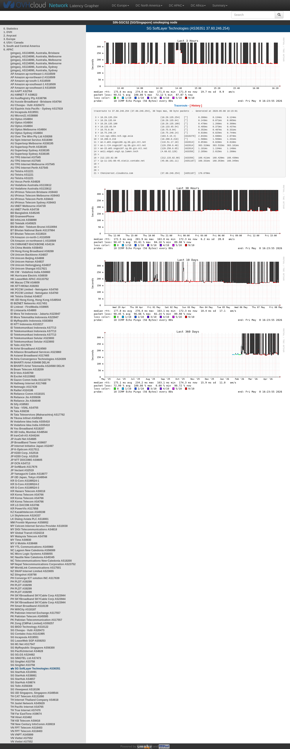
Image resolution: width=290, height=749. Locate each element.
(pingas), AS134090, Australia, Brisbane (34, 53)
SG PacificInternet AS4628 (26, 651)
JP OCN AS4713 (20, 463)
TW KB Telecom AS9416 (25, 720)
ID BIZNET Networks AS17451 (28, 303)
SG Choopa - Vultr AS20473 (27, 630)
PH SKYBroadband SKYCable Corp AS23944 (38, 595)
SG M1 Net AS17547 (22, 644)
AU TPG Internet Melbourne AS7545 (32, 164)
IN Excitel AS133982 (22, 376)
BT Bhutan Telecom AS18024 (28, 233)
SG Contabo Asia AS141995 (27, 633)
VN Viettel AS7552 (21, 738)
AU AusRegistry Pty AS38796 (28, 98)
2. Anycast (10, 35)
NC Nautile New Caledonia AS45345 (32, 557)
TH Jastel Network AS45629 (27, 703)
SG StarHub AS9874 (22, 682)
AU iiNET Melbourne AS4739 (28, 206)
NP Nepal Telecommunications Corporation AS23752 (43, 564)
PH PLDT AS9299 (21, 581)
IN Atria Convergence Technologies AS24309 (38, 359)
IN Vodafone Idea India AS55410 (30, 421)
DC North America (149, 5)
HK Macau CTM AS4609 (25, 282)
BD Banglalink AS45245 (25, 213)
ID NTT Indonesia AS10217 (26, 324)
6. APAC (8, 49)
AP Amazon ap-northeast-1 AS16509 (32, 73)
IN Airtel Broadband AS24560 (28, 348)
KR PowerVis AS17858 (24, 508)
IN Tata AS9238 (19, 411)
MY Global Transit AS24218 (27, 532)
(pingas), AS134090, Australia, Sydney (34, 66)
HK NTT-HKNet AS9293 (24, 286)
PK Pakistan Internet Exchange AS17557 (35, 612)
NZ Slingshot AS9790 (23, 574)
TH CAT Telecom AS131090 (27, 696)
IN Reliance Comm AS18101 (27, 393)
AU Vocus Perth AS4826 (25, 181)
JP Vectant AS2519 (22, 470)
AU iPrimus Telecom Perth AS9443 (31, 199)
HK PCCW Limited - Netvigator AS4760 (34, 289)
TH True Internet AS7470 (25, 710)
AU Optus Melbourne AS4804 (28, 129)
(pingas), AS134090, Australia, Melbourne (36, 56)
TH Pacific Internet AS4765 (27, 706)
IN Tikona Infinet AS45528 (26, 418)
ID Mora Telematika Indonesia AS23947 (34, 317)
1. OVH (7, 32)
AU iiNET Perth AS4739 (24, 209)
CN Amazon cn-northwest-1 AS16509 (33, 240)
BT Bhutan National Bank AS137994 (32, 230)
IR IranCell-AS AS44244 (24, 435)
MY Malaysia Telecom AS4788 (28, 536)
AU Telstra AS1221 (21, 171)
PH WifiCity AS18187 (23, 609)
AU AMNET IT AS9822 (23, 94)
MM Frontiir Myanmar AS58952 (29, 522)
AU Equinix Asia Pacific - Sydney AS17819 (36, 108)
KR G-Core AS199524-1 (24, 480)
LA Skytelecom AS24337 (25, 515)
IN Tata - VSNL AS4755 (24, 407)
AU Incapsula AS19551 (24, 112)
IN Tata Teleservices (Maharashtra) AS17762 (37, 414)
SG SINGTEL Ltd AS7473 (25, 658)
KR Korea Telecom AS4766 (27, 494)
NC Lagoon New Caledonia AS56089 (32, 550)
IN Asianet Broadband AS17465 (29, 355)
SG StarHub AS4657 (22, 679)
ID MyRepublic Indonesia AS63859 (31, 320)
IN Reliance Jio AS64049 (25, 400)
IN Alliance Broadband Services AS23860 (35, 352)
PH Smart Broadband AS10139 (29, 606)
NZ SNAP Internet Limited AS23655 (32, 571)
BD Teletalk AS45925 (23, 223)
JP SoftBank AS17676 (23, 466)
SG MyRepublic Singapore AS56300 (32, 647)
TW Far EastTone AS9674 (26, 713)
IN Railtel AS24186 (21, 390)
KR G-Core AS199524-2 (24, 484)
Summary (220, 5)
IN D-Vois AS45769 (21, 372)
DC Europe (120, 5)
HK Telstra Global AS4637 (26, 296)
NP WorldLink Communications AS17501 (35, 567)
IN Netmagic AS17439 (23, 386)
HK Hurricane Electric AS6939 (28, 275)
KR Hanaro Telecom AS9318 (27, 491)
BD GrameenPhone (22, 216)
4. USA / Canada (13, 42)
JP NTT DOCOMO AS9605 (26, 459)
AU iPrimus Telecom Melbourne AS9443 (35, 195)
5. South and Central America (21, 46)
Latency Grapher (74, 5)
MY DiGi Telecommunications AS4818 (33, 529)
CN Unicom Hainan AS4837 (27, 261)
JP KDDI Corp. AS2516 (24, 452)
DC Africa (198, 5)
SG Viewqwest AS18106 (25, 689)
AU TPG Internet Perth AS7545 (29, 167)
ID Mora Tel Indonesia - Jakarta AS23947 (35, 313)
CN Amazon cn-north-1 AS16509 (30, 237)
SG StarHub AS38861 (23, 675)
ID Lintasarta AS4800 (23, 310)
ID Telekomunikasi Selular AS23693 (32, 338)
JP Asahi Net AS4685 (23, 439)
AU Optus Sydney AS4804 (26, 133)
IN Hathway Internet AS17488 (28, 383)
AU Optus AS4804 (21, 119)
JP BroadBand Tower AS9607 (28, 442)
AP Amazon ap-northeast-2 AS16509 (32, 77)
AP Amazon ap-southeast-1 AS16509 (33, 84)
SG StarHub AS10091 (23, 672)
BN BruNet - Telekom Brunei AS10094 (33, 226)
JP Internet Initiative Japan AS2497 (32, 446)
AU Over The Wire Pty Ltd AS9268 (31, 136)
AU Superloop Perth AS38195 (28, 146)
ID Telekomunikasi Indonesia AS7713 (33, 327)
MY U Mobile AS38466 (23, 543)
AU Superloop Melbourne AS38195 (31, 143)
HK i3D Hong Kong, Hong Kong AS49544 (35, 299)
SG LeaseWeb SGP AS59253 (28, 640)
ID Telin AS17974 (20, 345)
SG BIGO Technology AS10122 (29, 626)
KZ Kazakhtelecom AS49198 (27, 512)
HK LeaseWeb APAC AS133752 (29, 279)
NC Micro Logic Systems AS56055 (31, 553)
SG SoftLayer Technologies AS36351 (37, 668)
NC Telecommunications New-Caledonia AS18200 (41, 560)
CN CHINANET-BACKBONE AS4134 (32, 244)
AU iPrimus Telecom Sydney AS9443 (33, 202)
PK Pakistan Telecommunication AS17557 (36, 619)
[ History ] (196, 105)
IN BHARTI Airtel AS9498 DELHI (30, 362)
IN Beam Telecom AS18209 (27, 369)
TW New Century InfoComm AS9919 (32, 724)
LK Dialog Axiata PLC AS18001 (29, 519)
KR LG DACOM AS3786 (24, 505)
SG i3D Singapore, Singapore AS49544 (34, 692)
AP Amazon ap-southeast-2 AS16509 (33, 87)
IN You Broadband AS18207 (27, 428)
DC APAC (176, 5)
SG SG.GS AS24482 (22, 654)
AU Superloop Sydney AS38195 (29, 150)
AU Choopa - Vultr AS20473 (27, 105)
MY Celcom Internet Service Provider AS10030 (39, 526)
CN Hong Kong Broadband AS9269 (32, 251)
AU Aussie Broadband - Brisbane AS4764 (36, 101)
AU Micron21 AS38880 (24, 115)
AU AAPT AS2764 (21, 91)
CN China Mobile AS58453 (26, 247)
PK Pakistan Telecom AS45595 (29, 616)
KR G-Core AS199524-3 (24, 487)
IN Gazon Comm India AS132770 (30, 379)
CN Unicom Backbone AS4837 (29, 254)
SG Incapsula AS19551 (24, 637)
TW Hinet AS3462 (21, 717)
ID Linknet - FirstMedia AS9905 (29, 306)
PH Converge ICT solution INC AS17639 (34, 578)
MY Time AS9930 (20, 539)
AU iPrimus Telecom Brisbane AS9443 (34, 192)
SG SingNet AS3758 (22, 661)
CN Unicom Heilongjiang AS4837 (30, 265)
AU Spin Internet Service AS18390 (31, 139)
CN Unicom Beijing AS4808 (27, 258)
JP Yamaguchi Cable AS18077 (28, 473)
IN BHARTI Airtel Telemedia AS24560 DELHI (37, 366)
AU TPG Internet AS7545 (25, 157)
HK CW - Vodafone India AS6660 (30, 272)
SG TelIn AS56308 (21, 685)
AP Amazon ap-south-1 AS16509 (30, 80)
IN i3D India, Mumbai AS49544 (28, 432)
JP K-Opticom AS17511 (24, 449)
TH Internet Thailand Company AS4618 (34, 699)
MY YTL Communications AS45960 (31, 546)
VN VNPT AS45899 (21, 734)
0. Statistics (10, 28)
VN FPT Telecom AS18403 (26, 727)
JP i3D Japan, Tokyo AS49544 (28, 477)
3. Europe (9, 39)
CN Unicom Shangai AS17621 (28, 268)
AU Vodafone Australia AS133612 (30, 185)
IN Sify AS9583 (19, 404)
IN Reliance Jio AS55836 (25, 397)
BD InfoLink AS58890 (23, 219)
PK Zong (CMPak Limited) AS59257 (32, 623)
